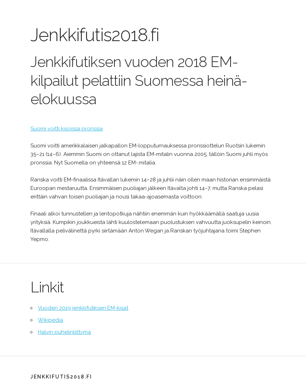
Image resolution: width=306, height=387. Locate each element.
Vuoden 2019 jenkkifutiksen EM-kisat (83, 308)
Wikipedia (50, 320)
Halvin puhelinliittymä (64, 332)
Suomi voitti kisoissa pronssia (66, 128)
